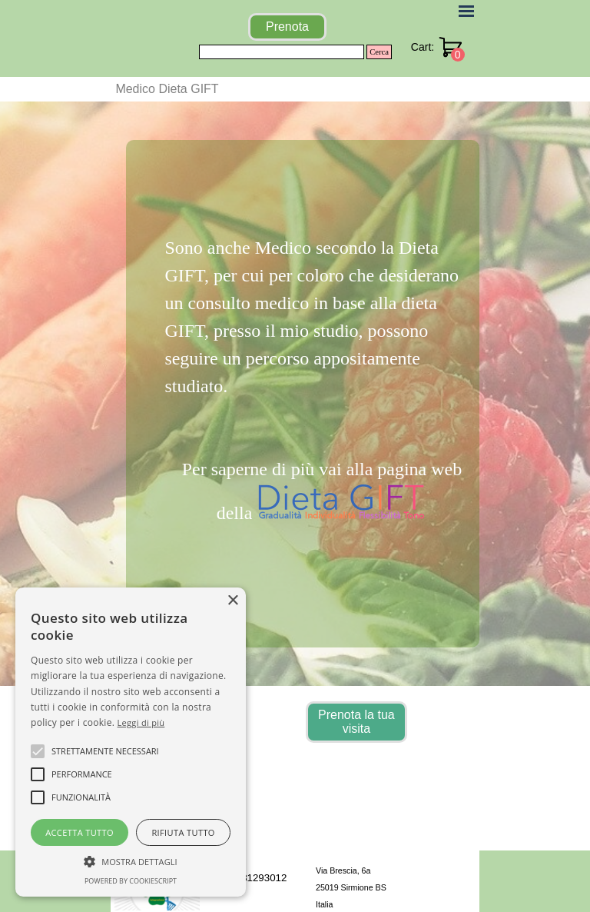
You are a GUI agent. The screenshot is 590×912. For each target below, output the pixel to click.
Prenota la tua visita (356, 721)
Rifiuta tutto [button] (182, 832)
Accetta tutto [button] (79, 832)
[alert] (130, 742)
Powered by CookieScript (131, 881)
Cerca (379, 52)
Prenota (287, 26)
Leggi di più (141, 722)
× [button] (232, 601)
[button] (130, 860)
